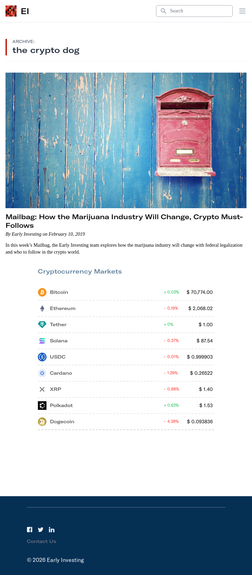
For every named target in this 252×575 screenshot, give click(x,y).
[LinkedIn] (51, 529)
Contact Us (41, 541)
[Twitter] (40, 529)
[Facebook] (29, 529)
